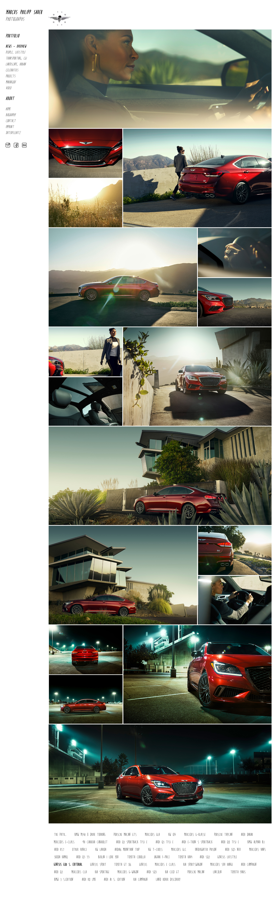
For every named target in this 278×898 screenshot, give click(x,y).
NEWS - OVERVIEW (16, 47)
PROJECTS (10, 76)
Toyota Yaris (238, 872)
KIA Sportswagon (192, 865)
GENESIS (143, 865)
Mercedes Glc (178, 850)
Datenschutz (13, 133)
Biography (11, 115)
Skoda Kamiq (61, 857)
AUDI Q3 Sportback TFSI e (131, 842)
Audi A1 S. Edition (114, 880)
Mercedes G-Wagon (128, 872)
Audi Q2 (58, 872)
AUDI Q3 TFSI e (164, 842)
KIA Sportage (102, 872)
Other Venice (79, 850)
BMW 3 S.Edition (63, 880)
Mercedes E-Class (64, 842)
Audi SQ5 (152, 872)
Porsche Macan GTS (125, 835)
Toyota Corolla (136, 857)
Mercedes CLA (79, 872)
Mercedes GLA (152, 835)
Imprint (10, 127)
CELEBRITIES (12, 70)
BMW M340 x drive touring (90, 835)
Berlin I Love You (108, 857)
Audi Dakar (247, 835)
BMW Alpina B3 (256, 842)
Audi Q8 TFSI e (230, 842)
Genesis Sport (98, 865)
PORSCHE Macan (196, 872)
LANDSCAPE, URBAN (16, 64)
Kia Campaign (140, 880)
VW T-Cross (155, 850)
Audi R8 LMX (89, 880)
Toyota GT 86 (122, 865)
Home (8, 109)
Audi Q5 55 (83, 857)
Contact (11, 121)
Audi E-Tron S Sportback (197, 842)
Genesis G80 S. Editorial (68, 865)
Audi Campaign (249, 865)
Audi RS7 (59, 850)
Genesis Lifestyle (227, 857)
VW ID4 (172, 835)
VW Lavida (100, 850)
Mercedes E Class (165, 865)
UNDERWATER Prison (205, 850)
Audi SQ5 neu (233, 850)
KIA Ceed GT (172, 872)
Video (8, 88)
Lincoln (217, 872)
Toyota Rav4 (185, 857)
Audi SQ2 (205, 857)
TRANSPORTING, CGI (16, 58)
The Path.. (60, 835)
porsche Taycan (223, 835)
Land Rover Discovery (168, 880)
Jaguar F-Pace (162, 857)
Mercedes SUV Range (221, 865)
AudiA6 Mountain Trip (127, 850)
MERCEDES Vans (257, 850)
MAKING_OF (11, 82)
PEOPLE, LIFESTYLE (15, 52)
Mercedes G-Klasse (195, 835)
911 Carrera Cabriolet (95, 842)
